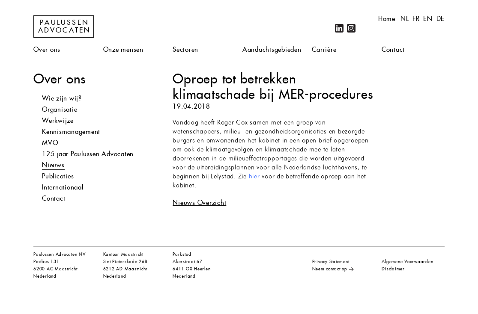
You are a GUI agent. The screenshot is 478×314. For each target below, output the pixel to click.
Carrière (324, 49)
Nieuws (53, 165)
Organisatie (59, 109)
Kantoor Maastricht (123, 254)
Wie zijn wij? (62, 98)
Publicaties (58, 176)
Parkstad (182, 254)
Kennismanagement (71, 131)
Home (386, 19)
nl (404, 19)
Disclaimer (393, 269)
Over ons (46, 49)
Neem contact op (329, 269)
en (428, 19)
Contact (393, 49)
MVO (50, 143)
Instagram (351, 28)
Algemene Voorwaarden (407, 261)
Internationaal (63, 187)
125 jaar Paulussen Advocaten (88, 154)
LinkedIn (339, 28)
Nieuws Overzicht (199, 202)
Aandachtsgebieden (272, 49)
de (440, 19)
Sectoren (185, 49)
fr (416, 19)
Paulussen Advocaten (64, 26)
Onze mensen (123, 49)
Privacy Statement (331, 261)
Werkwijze (58, 120)
